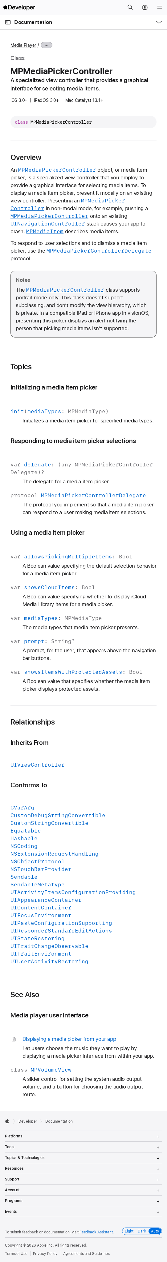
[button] (130, 7)
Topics (21, 366)
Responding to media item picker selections (73, 441)
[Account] (144, 7)
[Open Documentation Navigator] (7, 22)
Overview (26, 157)
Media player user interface (49, 1015)
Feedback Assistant (96, 1232)
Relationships (32, 722)
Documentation (33, 22)
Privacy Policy (45, 1254)
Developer (27, 1121)
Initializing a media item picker (53, 387)
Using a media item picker (47, 532)
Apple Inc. (45, 1245)
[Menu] (159, 7)
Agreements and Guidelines (86, 1254)
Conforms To (28, 785)
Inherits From (29, 742)
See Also (24, 994)
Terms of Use (16, 1254)
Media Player (23, 45)
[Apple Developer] (19, 7)
